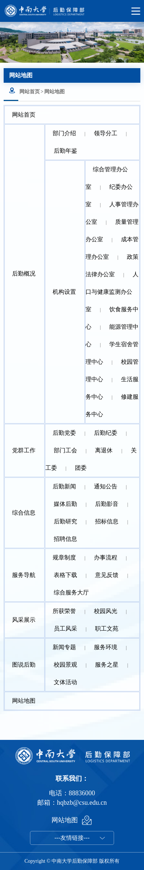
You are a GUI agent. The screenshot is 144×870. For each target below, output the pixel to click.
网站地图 (54, 91)
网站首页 (29, 91)
